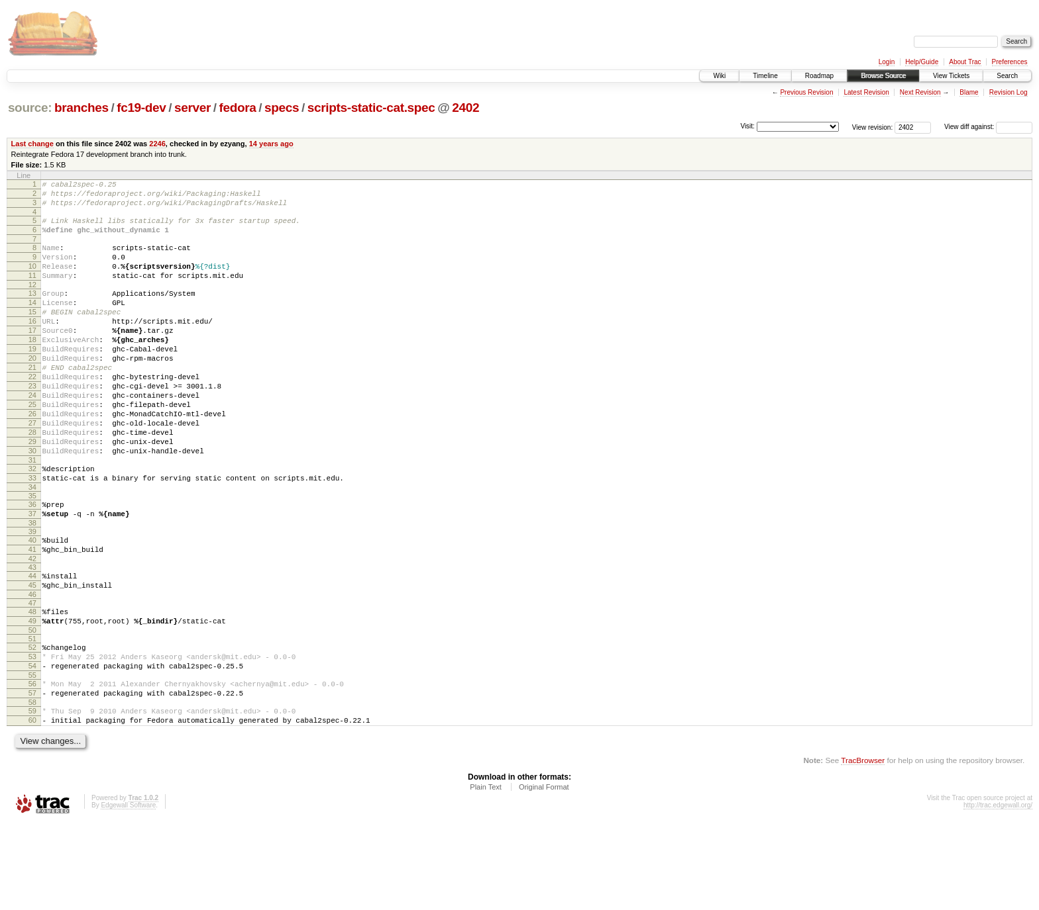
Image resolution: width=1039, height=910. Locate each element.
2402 (465, 107)
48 (32, 681)
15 (32, 334)
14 (32, 322)
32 (32, 522)
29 (32, 491)
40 (32, 602)
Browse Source (883, 75)
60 (32, 805)
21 (32, 401)
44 (32, 641)
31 (32, 514)
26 (32, 457)
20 (32, 390)
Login (887, 62)
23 (32, 424)
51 (32, 712)
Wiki (719, 75)
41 (32, 613)
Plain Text (486, 874)
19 (32, 379)
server (192, 107)
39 (32, 593)
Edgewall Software (128, 892)
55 (32, 754)
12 (32, 302)
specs (281, 107)
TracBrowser (863, 847)
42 (32, 624)
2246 (157, 144)
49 (32, 692)
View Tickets (951, 75)
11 (32, 291)
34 (32, 545)
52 (32, 721)
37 (32, 573)
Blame (968, 92)
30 (32, 502)
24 (32, 435)
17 (32, 356)
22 (32, 412)
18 (32, 367)
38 (32, 584)
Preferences (1010, 62)
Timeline (765, 75)
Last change (32, 144)
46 (32, 664)
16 (32, 345)
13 (32, 311)
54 (32, 743)
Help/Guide (921, 62)
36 (32, 562)
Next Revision (920, 92)
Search (1007, 75)
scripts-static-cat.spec (371, 107)
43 (32, 633)
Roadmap (819, 75)
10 (32, 280)
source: (30, 107)
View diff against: (988, 126)
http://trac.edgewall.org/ (997, 892)
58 (32, 786)
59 (32, 794)
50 (32, 703)
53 (32, 732)
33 (32, 533)
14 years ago (271, 144)
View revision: (872, 126)
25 (32, 446)
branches (81, 107)
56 (32, 763)
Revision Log (1008, 92)
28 (32, 480)
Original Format (544, 874)
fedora (237, 107)
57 (32, 774)
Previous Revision (806, 92)
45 (32, 653)
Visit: (747, 126)
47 (32, 672)
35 (32, 553)
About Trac (965, 62)
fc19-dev (141, 107)
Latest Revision (866, 92)
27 (32, 469)
